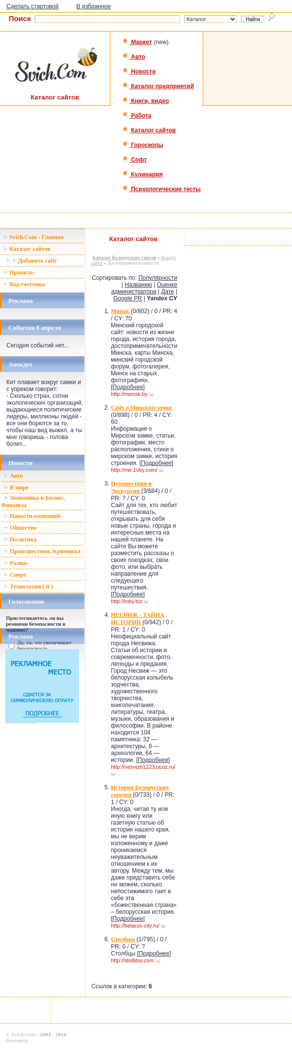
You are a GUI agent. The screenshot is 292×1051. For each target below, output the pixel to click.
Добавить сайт (31, 260)
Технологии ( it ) (28, 586)
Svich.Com (23, 1034)
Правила (18, 272)
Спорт (15, 574)
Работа (137, 115)
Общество (20, 527)
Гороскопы (142, 145)
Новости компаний (32, 516)
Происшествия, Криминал (42, 551)
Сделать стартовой (32, 6)
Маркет (137, 42)
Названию (138, 284)
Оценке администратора (144, 288)
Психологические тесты (161, 189)
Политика (20, 539)
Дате (167, 291)
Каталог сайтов (149, 130)
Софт (134, 159)
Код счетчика (24, 284)
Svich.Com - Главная (33, 237)
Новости (139, 71)
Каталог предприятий (158, 86)
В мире (16, 487)
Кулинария (142, 174)
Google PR (127, 298)
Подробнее (127, 387)
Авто (133, 56)
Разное (15, 563)
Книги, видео (145, 101)
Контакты (17, 1040)
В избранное (94, 6)
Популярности (157, 277)
